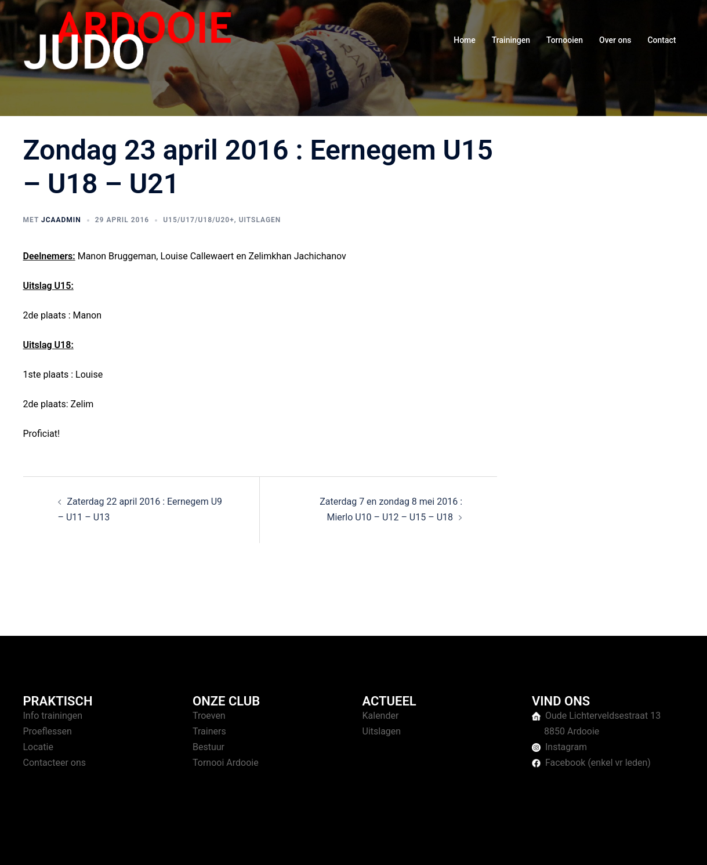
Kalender (380, 715)
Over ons (615, 40)
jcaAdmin (61, 220)
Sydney (248, 844)
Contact (661, 40)
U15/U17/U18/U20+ (198, 220)
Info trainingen (53, 715)
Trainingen (511, 40)
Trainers (209, 731)
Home (465, 40)
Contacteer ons (54, 762)
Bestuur (208, 746)
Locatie (38, 746)
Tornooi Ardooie (226, 762)
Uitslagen (260, 220)
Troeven (209, 715)
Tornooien (564, 40)
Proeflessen (47, 731)
